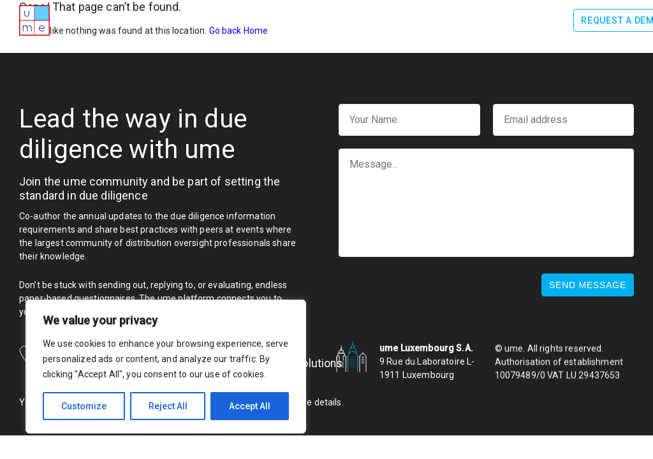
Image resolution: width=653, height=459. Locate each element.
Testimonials (434, 20)
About (142, 20)
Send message (587, 285)
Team (375, 20)
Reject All (168, 406)
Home (100, 20)
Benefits (327, 20)
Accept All (249, 406)
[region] (166, 366)
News (494, 20)
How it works (257, 20)
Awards (190, 20)
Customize (83, 406)
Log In (544, 20)
